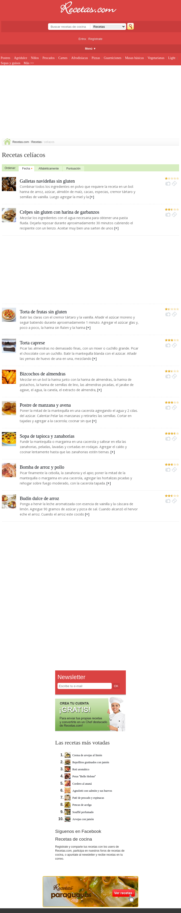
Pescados (48, 58)
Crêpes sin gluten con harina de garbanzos (59, 212)
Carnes (62, 58)
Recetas (36, 142)
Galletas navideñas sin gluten (47, 181)
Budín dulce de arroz (39, 498)
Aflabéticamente (48, 168)
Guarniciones (112, 58)
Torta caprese (32, 342)
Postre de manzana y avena (45, 405)
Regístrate (95, 39)
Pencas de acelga (78, 805)
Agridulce (20, 58)
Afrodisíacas (79, 58)
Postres (5, 58)
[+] (92, 197)
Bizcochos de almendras (43, 373)
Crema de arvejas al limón (83, 755)
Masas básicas (134, 58)
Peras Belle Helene (80, 776)
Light (171, 58)
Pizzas (96, 58)
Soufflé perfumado (79, 812)
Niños (35, 58)
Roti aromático (77, 769)
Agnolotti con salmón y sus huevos (88, 790)
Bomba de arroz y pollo (42, 467)
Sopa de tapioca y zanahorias (47, 436)
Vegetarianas (156, 58)
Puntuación (73, 168)
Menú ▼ (90, 48)
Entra (82, 39)
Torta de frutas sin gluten (43, 311)
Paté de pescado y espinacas (84, 797)
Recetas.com (20, 142)
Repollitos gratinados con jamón (87, 762)
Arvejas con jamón (79, 819)
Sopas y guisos (10, 63)
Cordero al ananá (78, 783)
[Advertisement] (90, 103)
